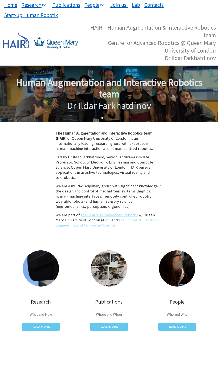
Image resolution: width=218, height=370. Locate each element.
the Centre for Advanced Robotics (109, 214)
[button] (102, 118)
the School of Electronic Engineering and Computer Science (107, 223)
